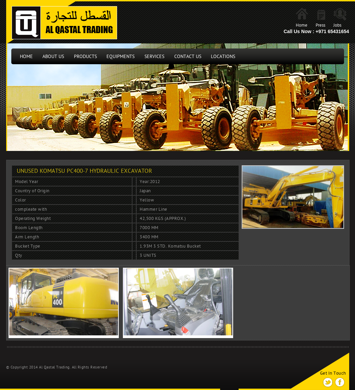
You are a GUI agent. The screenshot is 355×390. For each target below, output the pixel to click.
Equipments (120, 56)
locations (223, 56)
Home (301, 25)
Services (154, 56)
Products (85, 56)
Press (320, 25)
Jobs (337, 25)
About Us (53, 56)
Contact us (187, 56)
